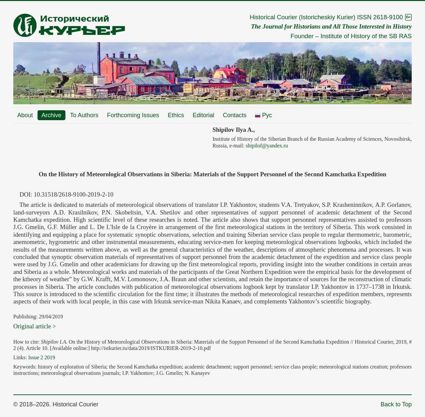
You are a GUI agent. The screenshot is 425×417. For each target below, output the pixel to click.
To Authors (84, 115)
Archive (51, 115)
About (25, 115)
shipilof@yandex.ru (267, 145)
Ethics (176, 115)
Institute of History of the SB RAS (366, 36)
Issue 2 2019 (41, 357)
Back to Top (396, 404)
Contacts (234, 115)
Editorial (203, 115)
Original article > (34, 326)
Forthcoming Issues (133, 115)
